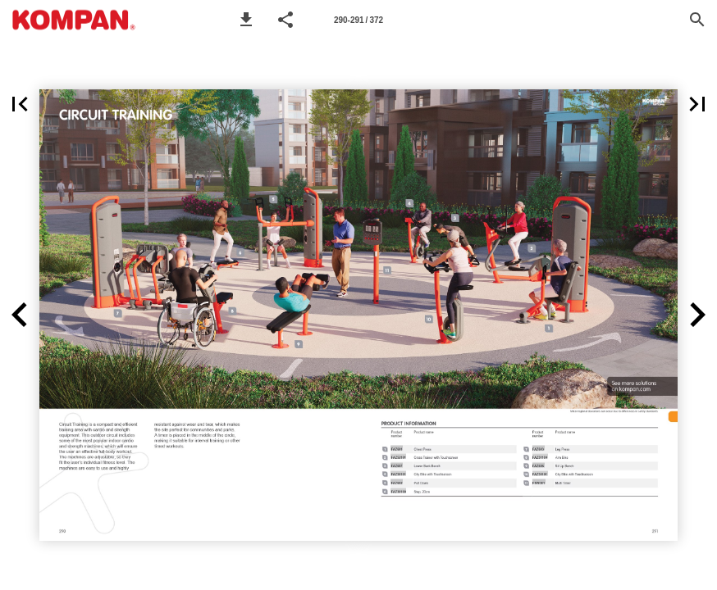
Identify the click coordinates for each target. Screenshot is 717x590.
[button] (246, 19)
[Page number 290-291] (358, 19)
